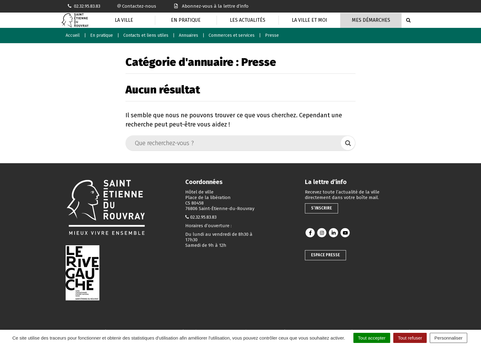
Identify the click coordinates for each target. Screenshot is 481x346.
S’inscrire (321, 208)
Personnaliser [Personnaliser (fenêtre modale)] (448, 337)
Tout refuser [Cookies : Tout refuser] (410, 337)
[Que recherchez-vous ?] (233, 143)
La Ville (124, 20)
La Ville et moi (309, 20)
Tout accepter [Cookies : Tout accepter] (372, 337)
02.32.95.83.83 (203, 217)
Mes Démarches (371, 20)
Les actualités (247, 20)
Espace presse (325, 255)
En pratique (186, 20)
